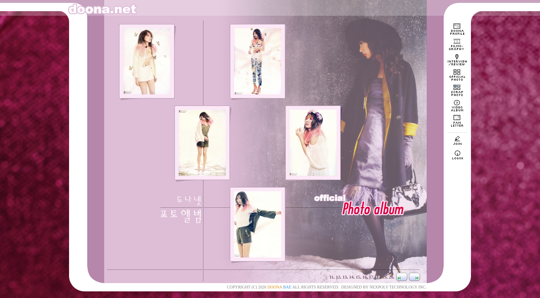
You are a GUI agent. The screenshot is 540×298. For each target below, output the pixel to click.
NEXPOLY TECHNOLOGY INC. (398, 287)
